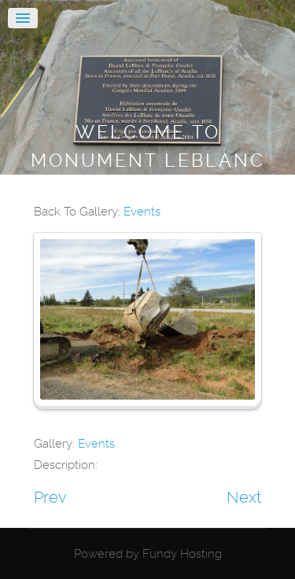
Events (142, 212)
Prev (50, 498)
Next (244, 498)
